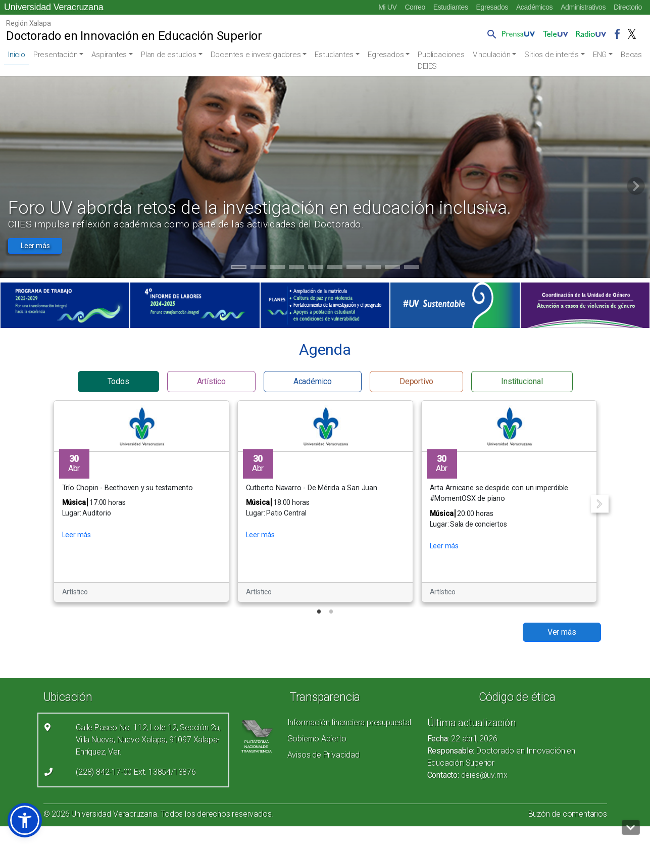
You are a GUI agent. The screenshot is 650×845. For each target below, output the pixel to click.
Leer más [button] (35, 246)
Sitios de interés (551, 54)
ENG (600, 54)
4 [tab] (296, 268)
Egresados (492, 7)
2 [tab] (258, 268)
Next (600, 503)
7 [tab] (354, 268)
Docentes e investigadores (256, 54)
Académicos (534, 7)
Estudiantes (450, 7)
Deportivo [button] (416, 381)
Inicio (16, 54)
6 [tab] (334, 268)
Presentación (55, 54)
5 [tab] (315, 268)
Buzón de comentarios (567, 814)
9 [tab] (392, 268)
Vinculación (492, 54)
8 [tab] (373, 268)
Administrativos (583, 7)
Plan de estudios (168, 54)
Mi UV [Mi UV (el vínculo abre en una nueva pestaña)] (387, 7)
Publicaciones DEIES (441, 60)
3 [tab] (277, 268)
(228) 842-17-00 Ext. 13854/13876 (136, 772)
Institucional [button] (521, 381)
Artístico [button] (211, 381)
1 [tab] (238, 268)
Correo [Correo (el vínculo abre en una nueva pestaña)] (415, 7)
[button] (490, 34)
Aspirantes (109, 54)
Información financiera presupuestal (349, 722)
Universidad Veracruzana (54, 7)
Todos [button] (118, 381)
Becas (631, 54)
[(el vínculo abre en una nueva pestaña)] (65, 305)
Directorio (628, 7)
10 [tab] (411, 268)
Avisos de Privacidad (323, 755)
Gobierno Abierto (316, 738)
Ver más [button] (561, 632)
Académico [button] (312, 381)
